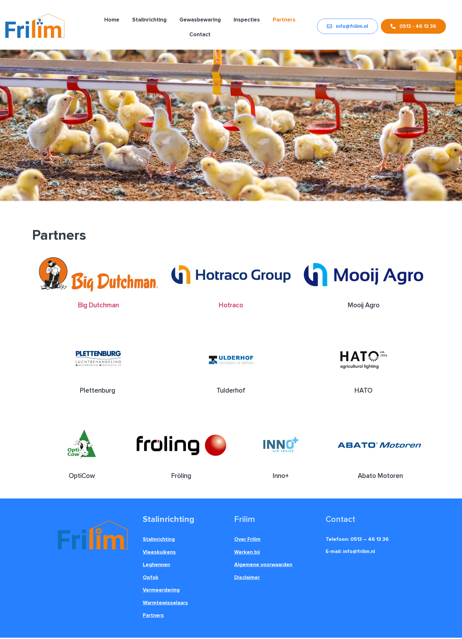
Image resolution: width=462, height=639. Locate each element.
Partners (284, 20)
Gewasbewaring (200, 20)
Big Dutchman (98, 305)
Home (111, 20)
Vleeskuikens (159, 552)
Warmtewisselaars (165, 603)
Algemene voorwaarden (263, 565)
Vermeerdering (161, 590)
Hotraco (231, 305)
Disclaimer (247, 578)
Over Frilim (247, 539)
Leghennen (156, 565)
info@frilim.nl (359, 551)
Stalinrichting (149, 20)
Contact (199, 35)
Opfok (150, 578)
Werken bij (247, 552)
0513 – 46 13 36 (369, 539)
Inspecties (247, 20)
